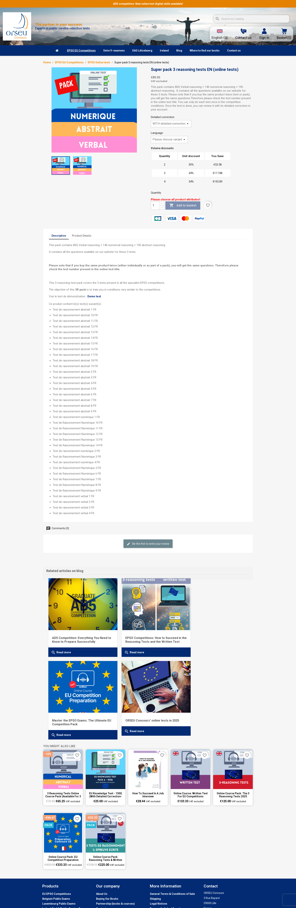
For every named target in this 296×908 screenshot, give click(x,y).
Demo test (94, 296)
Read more (61, 648)
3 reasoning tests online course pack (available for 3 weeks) (63, 782)
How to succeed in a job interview (148, 782)
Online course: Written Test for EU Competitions (190, 782)
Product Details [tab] (81, 235)
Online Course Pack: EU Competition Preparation (63, 846)
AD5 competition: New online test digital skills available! (148, 3)
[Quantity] (155, 205)
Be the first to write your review (148, 544)
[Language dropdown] (220, 34)
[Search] (251, 19)
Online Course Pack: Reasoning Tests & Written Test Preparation (105, 846)
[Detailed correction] (171, 123)
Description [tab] (59, 235)
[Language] (169, 139)
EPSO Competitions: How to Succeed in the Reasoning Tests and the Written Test (145, 637)
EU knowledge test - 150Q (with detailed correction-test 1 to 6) (105, 782)
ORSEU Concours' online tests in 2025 (213, 711)
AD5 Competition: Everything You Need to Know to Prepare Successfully (79, 635)
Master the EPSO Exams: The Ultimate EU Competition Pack (213, 635)
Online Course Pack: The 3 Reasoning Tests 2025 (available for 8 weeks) (233, 782)
